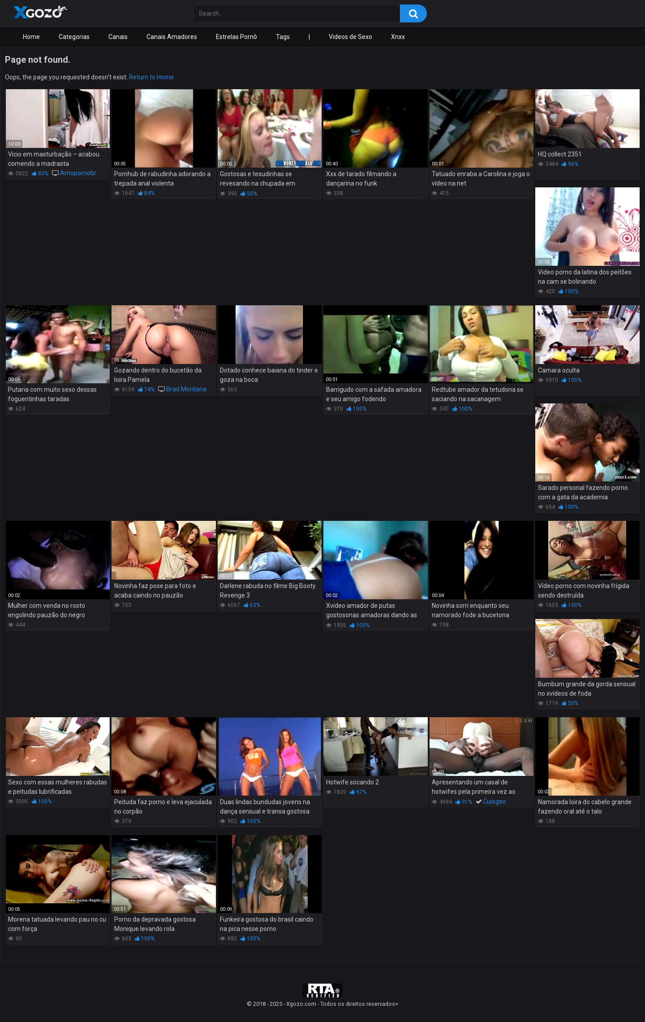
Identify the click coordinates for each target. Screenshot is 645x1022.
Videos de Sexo (350, 36)
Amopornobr (78, 173)
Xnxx (398, 36)
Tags (283, 36)
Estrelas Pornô (236, 36)
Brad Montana (186, 389)
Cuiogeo (494, 801)
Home (31, 36)
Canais (118, 36)
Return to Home (151, 77)
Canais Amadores (171, 36)
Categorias (74, 36)
